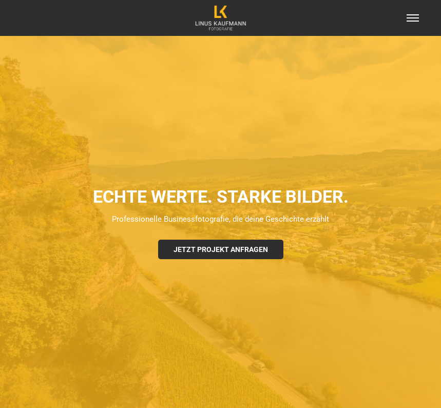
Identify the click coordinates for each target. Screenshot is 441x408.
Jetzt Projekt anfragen (221, 249)
